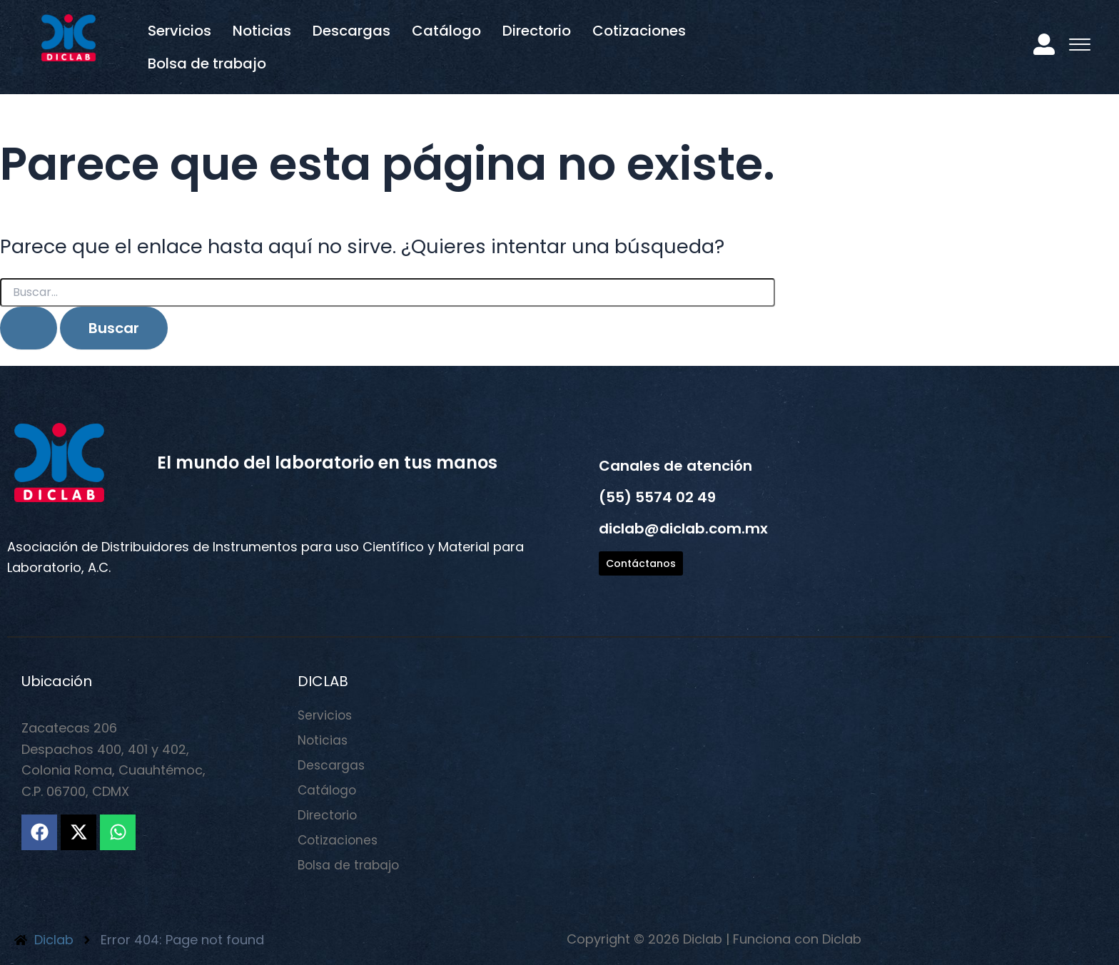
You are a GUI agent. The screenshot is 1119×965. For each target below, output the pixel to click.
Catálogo (446, 31)
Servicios (179, 31)
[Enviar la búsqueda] (28, 328)
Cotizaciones (639, 31)
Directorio (536, 31)
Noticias (262, 31)
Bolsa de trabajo (207, 63)
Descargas (351, 31)
